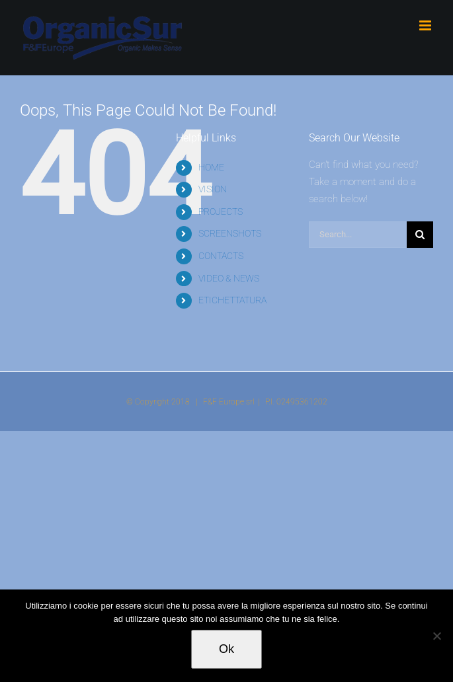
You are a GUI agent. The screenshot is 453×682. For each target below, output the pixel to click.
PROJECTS (220, 211)
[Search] (420, 234)
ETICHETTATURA (232, 300)
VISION (212, 189)
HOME (211, 167)
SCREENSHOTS (229, 233)
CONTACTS (220, 255)
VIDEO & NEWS (228, 278)
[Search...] (358, 234)
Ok (226, 649)
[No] (436, 635)
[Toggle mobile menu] (426, 25)
